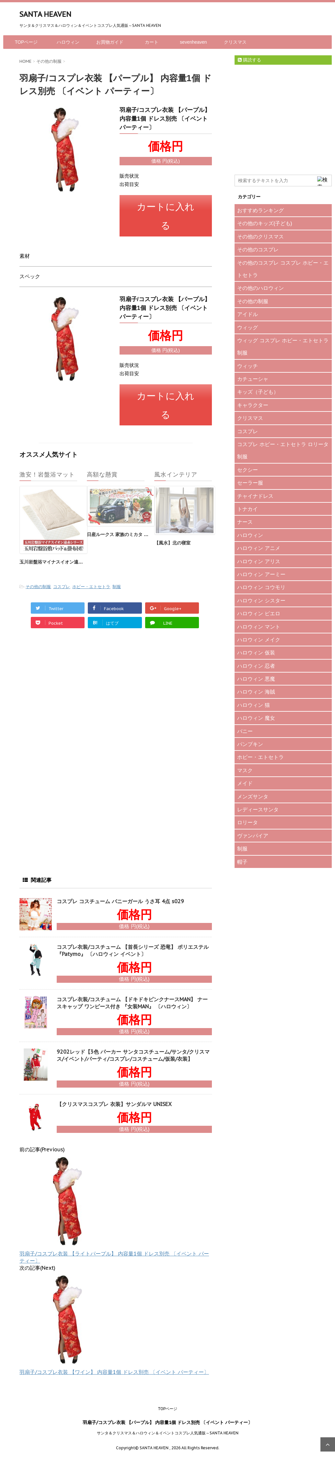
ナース (245, 522)
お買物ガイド (109, 42)
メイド (245, 783)
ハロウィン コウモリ (261, 587)
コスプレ (61, 579)
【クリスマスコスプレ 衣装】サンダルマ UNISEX (114, 1096)
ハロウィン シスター (261, 600)
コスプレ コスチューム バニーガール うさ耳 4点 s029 (120, 894)
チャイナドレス (255, 496)
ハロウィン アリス (258, 561)
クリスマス (235, 42)
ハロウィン (68, 42)
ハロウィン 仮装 (256, 652)
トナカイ (247, 509)
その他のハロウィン (260, 288)
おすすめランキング (260, 210)
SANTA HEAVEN (45, 14)
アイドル (247, 314)
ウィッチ (247, 366)
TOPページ (26, 42)
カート (151, 42)
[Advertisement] (68, 692)
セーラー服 (250, 482)
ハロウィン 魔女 (256, 718)
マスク (245, 770)
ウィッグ (247, 327)
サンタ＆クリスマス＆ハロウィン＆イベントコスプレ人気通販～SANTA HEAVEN (167, 1425)
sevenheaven (193, 42)
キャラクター (252, 405)
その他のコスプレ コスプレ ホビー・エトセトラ (283, 268)
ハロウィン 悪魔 (256, 678)
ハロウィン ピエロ (258, 613)
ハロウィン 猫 (253, 705)
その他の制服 (38, 579)
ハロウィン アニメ (258, 548)
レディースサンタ (258, 809)
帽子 (242, 862)
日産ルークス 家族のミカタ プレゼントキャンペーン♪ (141, 527)
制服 (116, 579)
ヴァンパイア (252, 835)
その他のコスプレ (258, 249)
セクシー (247, 469)
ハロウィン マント (258, 626)
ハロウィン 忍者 (256, 666)
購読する (249, 60)
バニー (245, 731)
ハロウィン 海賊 (256, 691)
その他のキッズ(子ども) (264, 223)
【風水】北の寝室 (172, 535)
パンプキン (250, 744)
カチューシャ (252, 379)
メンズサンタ (252, 796)
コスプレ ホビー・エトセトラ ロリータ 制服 (283, 450)
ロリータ (247, 822)
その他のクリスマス (260, 236)
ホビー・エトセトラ (91, 579)
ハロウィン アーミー (261, 574)
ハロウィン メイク (258, 639)
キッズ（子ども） (258, 392)
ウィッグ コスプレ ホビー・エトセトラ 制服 (283, 346)
